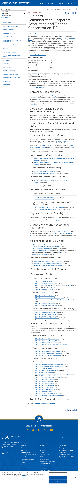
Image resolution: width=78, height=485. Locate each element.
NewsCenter (43, 468)
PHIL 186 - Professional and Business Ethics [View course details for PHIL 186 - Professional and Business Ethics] (47, 318)
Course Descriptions (8, 29)
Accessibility (24, 437)
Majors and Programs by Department (45, 33)
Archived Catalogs (8, 60)
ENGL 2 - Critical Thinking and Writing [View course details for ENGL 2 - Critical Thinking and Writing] (42, 248)
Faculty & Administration (9, 70)
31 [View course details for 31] (37, 254)
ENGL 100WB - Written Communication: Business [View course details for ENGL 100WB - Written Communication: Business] (47, 263)
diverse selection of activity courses (55, 221)
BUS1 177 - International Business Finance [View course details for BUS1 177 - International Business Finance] (46, 393)
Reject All (58, 478)
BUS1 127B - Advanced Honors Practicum (48, 376)
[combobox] (61, 9)
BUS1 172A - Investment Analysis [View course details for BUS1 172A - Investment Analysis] (44, 383)
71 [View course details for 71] (49, 254)
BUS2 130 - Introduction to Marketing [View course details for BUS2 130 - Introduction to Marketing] (45, 296)
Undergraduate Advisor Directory (12, 77)
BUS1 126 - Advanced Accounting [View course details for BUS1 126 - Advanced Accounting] (44, 372)
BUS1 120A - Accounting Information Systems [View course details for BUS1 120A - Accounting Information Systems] (47, 339)
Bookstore (43, 450)
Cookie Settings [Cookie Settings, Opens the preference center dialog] (58, 474)
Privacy (70, 437)
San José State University (16, 3)
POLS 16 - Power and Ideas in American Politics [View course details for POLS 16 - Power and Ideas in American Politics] (48, 209)
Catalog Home (7, 22)
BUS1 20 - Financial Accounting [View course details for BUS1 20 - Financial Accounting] (43, 281)
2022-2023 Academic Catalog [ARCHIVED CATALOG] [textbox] (58, 9)
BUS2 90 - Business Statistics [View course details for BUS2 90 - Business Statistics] (43, 285)
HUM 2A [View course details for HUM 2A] (38, 147)
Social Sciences (25, 465)
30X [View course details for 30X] (35, 254)
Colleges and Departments (10, 26)
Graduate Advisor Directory (10, 74)
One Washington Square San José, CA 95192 (11, 443)
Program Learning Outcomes (38, 55)
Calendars (42, 452)
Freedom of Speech (45, 464)
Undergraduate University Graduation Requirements (13, 41)
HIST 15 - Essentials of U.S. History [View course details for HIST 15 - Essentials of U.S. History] (44, 199)
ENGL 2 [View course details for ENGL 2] (72, 85)
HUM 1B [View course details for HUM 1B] (33, 147)
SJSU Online (8, 453)
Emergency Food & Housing (47, 461)
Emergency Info (63, 452)
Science (23, 462)
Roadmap (37, 73)
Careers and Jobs (44, 455)
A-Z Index (42, 446)
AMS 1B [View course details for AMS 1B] (49, 145)
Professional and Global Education (27, 459)
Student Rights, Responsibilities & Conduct (12, 56)
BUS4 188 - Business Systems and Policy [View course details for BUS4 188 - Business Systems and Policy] (46, 314)
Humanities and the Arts (27, 457)
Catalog (42, 457)
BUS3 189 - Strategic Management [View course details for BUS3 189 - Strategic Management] (44, 316)
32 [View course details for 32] (42, 254)
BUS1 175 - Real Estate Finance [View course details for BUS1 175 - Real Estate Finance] (43, 391)
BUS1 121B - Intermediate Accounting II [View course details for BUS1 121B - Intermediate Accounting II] (45, 342)
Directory (61, 448)
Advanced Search (6, 17)
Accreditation (33, 437)
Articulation (6, 63)
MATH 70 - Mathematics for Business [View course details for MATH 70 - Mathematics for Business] (42, 250)
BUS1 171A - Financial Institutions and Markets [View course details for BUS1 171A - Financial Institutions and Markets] (47, 351)
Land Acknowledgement (59, 437)
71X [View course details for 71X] (53, 254)
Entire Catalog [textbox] (5, 11)
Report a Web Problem (65, 455)
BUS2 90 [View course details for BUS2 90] (41, 87)
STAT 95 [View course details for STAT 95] (70, 285)
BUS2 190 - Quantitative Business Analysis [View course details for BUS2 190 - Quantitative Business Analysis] (46, 305)
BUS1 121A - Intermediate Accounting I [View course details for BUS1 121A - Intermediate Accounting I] (45, 341)
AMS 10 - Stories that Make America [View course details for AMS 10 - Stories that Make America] (44, 197)
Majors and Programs (9, 33)
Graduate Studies (25, 452)
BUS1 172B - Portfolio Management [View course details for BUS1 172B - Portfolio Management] (44, 385)
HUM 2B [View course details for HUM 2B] (43, 147)
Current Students (44, 459)
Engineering (24, 450)
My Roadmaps (7, 81)
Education (23, 448)
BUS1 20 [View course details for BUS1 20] (36, 87)
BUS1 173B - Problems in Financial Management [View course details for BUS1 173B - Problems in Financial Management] (48, 355)
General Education (43, 99)
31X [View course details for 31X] (40, 254)
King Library (43, 466)
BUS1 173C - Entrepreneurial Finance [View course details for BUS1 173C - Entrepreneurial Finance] (45, 389)
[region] (41, 3)
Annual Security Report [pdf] (47, 448)
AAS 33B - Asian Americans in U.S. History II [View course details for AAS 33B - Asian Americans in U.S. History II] (45, 173)
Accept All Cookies (58, 481)
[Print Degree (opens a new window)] (66, 13)
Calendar (5, 48)
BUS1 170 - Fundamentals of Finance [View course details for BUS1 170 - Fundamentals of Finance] (45, 303)
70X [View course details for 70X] (47, 254)
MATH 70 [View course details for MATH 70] (30, 87)
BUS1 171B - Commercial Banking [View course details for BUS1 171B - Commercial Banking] (44, 381)
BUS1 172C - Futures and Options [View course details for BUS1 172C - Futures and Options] (44, 387)
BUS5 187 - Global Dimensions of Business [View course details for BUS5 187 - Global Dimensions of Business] (46, 312)
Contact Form (62, 446)
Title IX (41, 437)
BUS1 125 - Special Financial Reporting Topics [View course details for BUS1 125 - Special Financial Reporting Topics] (47, 370)
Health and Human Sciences (28, 455)
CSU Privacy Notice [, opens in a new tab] (26, 475)
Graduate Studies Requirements (11, 45)
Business (23, 446)
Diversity (47, 437)
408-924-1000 (8, 447)
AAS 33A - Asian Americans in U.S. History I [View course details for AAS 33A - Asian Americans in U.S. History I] (45, 171)
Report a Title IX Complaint (66, 457)
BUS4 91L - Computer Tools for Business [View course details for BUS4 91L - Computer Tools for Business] (46, 289)
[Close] (75, 477)
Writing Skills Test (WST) (59, 231)
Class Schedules (7, 67)
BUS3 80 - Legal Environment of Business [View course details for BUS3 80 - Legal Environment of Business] (46, 283)
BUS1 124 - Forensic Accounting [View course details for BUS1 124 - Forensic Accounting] (43, 368)
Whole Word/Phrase (7, 15)
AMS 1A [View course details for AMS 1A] (44, 145)
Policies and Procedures (9, 52)
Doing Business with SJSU (66, 450)
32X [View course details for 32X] (44, 254)
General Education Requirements (12, 37)
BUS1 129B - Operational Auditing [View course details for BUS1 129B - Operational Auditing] (44, 379)
